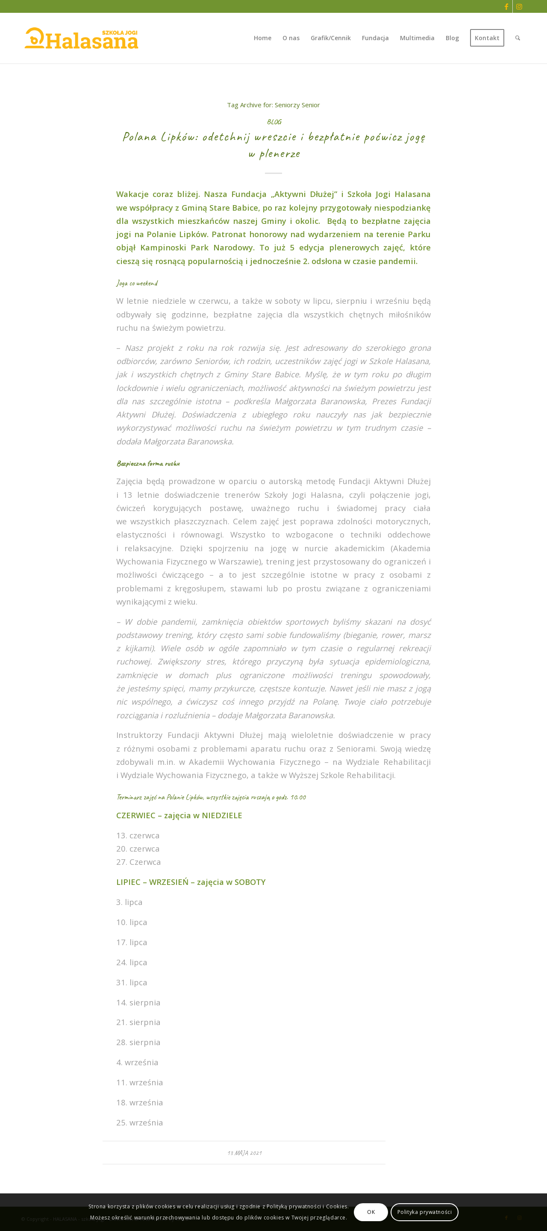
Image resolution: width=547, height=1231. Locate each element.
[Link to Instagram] (519, 6)
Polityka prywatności (424, 1212)
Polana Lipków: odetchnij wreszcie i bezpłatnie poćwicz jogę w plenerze (273, 144)
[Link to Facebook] (506, 6)
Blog (274, 121)
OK (371, 1212)
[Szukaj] (518, 38)
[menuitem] (262, 38)
